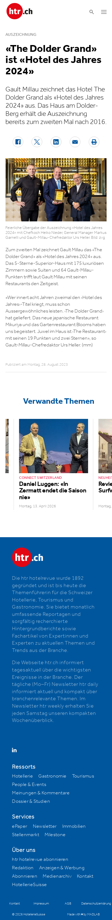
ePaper (19, 826)
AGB (68, 903)
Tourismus (83, 776)
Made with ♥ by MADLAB (83, 914)
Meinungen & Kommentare (41, 793)
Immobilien (74, 826)
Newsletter (45, 826)
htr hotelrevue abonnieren (40, 859)
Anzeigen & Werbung (62, 868)
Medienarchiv (57, 876)
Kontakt (85, 876)
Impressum (41, 903)
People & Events (29, 784)
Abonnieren (24, 876)
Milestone (55, 835)
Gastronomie (52, 776)
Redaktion (23, 868)
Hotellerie (22, 776)
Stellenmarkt (25, 835)
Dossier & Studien (31, 801)
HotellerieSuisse (29, 885)
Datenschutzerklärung (96, 903)
